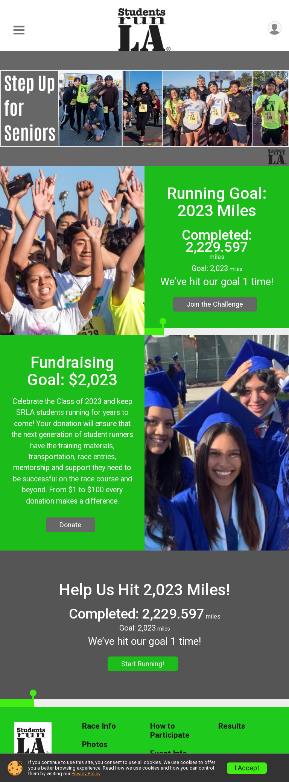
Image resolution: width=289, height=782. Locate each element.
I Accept (246, 768)
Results (231, 726)
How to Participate (170, 731)
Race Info (99, 726)
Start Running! (142, 664)
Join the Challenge (215, 304)
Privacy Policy (85, 773)
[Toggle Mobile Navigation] (18, 30)
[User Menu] (274, 28)
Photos (95, 744)
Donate (70, 525)
